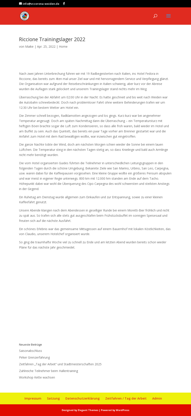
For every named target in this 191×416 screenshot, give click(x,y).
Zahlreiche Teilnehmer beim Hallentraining (48, 371)
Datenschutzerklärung (82, 398)
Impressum (32, 398)
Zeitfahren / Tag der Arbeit (126, 398)
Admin (157, 398)
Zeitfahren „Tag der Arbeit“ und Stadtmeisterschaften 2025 (60, 364)
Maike (29, 46)
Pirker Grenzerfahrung (34, 357)
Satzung (53, 398)
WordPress (122, 410)
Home (63, 46)
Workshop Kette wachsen (37, 377)
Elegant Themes (88, 410)
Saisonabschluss (30, 351)
